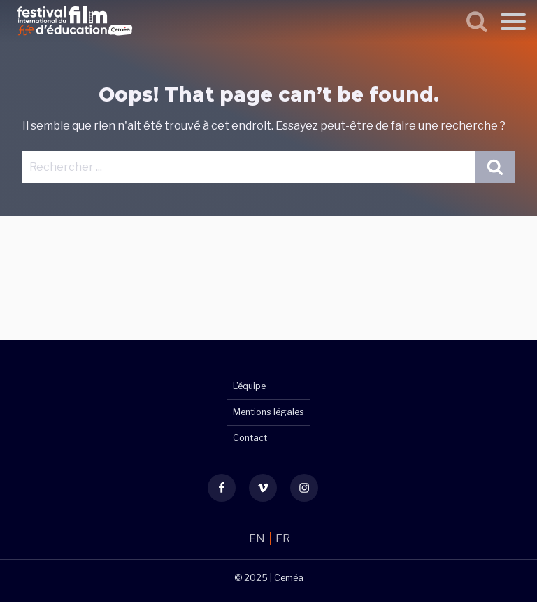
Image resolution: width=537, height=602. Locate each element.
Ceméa (288, 578)
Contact (250, 438)
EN (258, 538)
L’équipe (249, 386)
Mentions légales (268, 412)
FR (282, 538)
